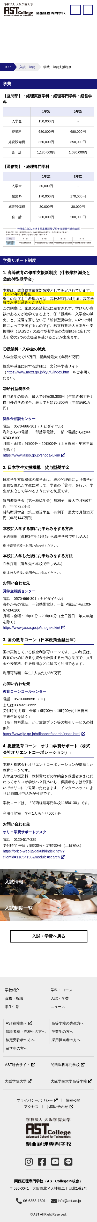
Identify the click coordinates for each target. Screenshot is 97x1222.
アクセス (31, 1107)
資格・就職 (14, 998)
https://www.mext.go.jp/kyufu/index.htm (37, 372)
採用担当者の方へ (65, 1040)
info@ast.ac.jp (69, 1201)
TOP (7, 67)
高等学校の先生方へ (67, 1023)
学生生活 (12, 1007)
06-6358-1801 (34, 1201)
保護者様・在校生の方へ (26, 1031)
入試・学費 (27, 67)
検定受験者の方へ (20, 1040)
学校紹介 (12, 990)
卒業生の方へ (62, 1031)
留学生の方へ (16, 1048)
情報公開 (73, 1100)
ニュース (58, 1007)
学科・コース (61, 990)
